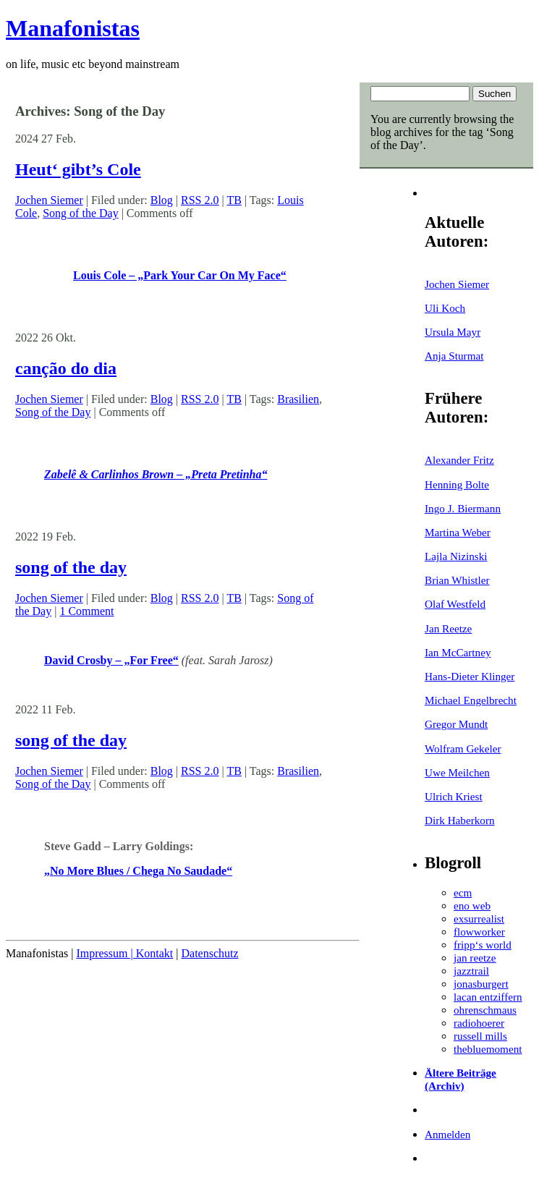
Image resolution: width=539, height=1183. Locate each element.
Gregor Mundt (456, 724)
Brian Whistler (457, 580)
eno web (472, 905)
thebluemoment (488, 1049)
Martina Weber (458, 532)
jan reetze (475, 957)
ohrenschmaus (485, 1010)
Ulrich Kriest (454, 796)
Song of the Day (80, 213)
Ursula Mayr (452, 332)
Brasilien (298, 399)
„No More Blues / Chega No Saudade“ (138, 871)
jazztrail (471, 970)
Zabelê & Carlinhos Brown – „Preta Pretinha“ (155, 474)
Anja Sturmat (454, 355)
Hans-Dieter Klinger (469, 676)
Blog (161, 200)
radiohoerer (479, 1023)
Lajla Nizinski (456, 556)
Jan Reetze (448, 628)
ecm (463, 892)
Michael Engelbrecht (471, 700)
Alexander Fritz (459, 460)
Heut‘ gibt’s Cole (78, 169)
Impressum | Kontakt (124, 953)
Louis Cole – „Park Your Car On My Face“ (180, 275)
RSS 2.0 (199, 200)
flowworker (479, 931)
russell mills (480, 1036)
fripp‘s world (483, 944)
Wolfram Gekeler (463, 748)
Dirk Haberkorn (460, 820)
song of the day (71, 567)
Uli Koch (445, 308)
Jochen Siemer (457, 284)
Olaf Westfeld (455, 604)
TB (233, 200)
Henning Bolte (457, 484)
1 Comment (86, 611)
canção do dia (65, 368)
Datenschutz (209, 953)
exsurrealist (479, 918)
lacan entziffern (488, 997)
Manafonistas (73, 28)
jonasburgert (481, 984)
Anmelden (447, 1134)
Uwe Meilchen (457, 772)
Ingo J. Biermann (463, 508)
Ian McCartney (458, 652)
